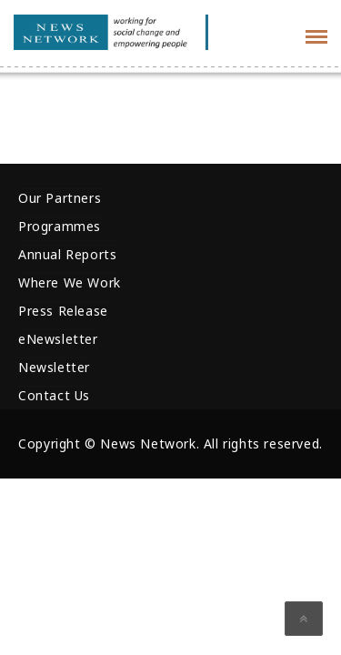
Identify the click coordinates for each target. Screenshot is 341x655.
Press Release (63, 310)
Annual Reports (67, 254)
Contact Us (54, 395)
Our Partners (59, 198)
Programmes (59, 226)
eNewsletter (58, 339)
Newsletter (54, 367)
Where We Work (69, 282)
